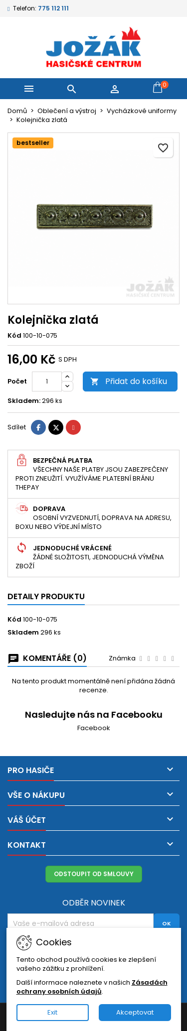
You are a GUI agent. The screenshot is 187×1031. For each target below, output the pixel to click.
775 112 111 (53, 8)
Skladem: (23, 400)
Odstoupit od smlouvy (94, 874)
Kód (14, 335)
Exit (52, 1012)
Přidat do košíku (128, 381)
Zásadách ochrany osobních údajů (92, 987)
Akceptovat (135, 1012)
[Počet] (47, 381)
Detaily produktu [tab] (46, 596)
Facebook (93, 728)
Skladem (23, 632)
